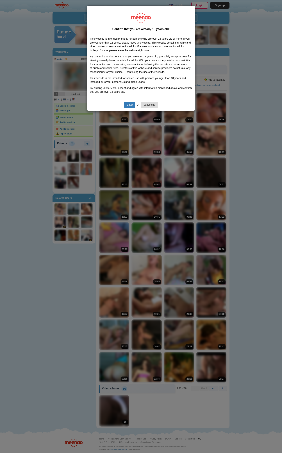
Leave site (149, 104)
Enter (130, 104)
